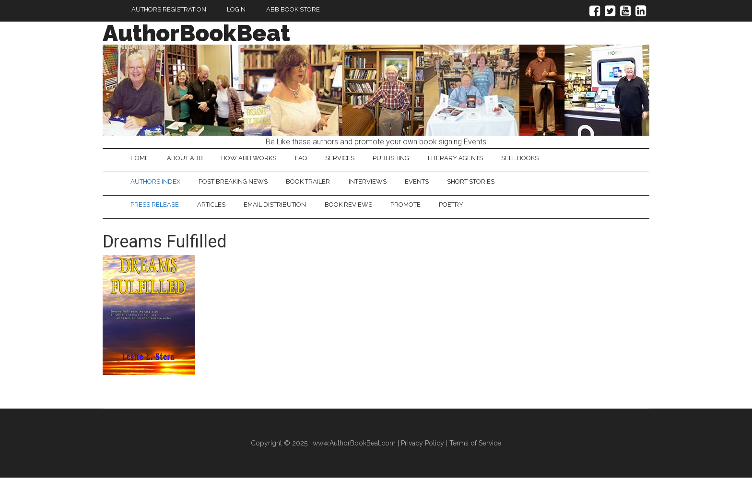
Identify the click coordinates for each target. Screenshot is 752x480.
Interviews (375, 182)
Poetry (463, 206)
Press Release (155, 206)
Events (427, 182)
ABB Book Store (293, 9)
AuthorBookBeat (196, 33)
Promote (415, 206)
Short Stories (483, 182)
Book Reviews (356, 206)
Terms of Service (475, 445)
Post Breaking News (236, 182)
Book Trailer (314, 182)
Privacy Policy (422, 445)
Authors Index (156, 182)
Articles (214, 206)
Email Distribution (280, 206)
